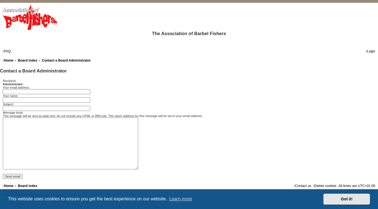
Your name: (10, 96)
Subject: (8, 104)
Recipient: (9, 80)
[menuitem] (7, 51)
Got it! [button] (347, 199)
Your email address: (16, 87)
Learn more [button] (180, 198)
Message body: (13, 112)
